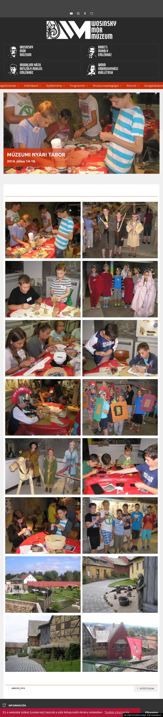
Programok (79, 85)
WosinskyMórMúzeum (20, 52)
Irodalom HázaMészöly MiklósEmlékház (25, 70)
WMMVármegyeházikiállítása (102, 70)
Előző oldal (145, 688)
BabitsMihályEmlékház (99, 52)
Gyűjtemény (56, 85)
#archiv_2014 (18, 688)
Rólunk (133, 85)
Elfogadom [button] (151, 712)
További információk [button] (117, 712)
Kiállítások (33, 85)
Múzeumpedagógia (108, 85)
